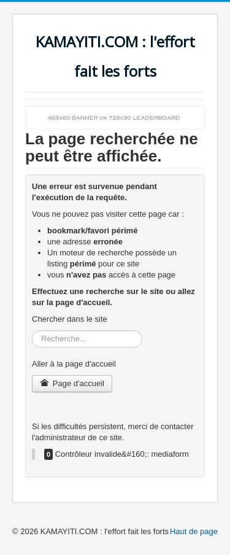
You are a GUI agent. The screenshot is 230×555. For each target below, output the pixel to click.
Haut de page (194, 531)
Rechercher (32, 330)
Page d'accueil (72, 383)
